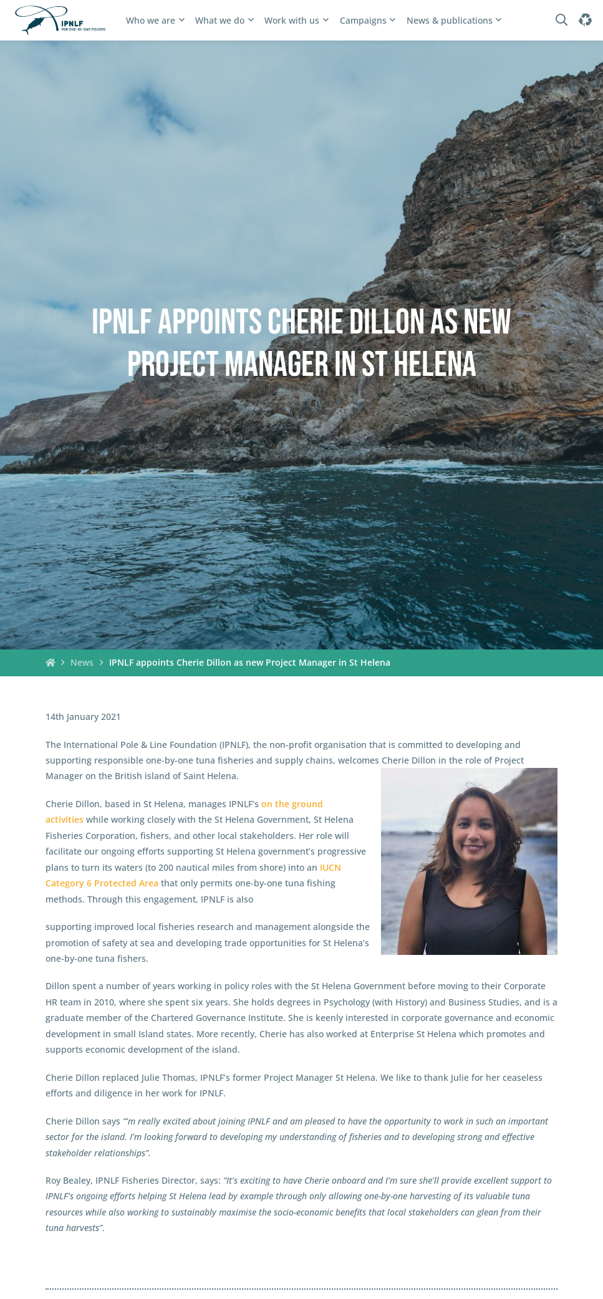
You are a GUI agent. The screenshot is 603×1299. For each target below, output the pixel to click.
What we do (219, 20)
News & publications (450, 20)
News (82, 662)
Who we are (150, 20)
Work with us (291, 20)
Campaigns (363, 20)
